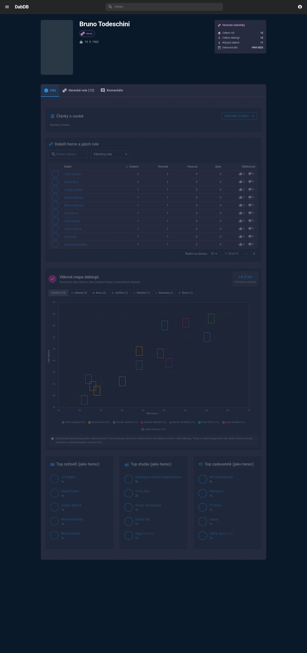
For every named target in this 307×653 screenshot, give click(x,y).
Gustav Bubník (71, 469)
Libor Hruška (72, 184)
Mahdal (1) (142, 256)
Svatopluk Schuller (75, 207)
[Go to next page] (254, 217)
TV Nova (215, 469)
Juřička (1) (120, 256)
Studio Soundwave (148, 469)
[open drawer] (7, 7)
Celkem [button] (132, 130)
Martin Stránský (74, 168)
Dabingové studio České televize (158, 440)
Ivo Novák (70, 200)
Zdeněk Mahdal (73, 161)
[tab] (50, 84)
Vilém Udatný (72, 137)
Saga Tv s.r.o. (144, 497)
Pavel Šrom (71, 176)
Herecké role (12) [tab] (78, 84)
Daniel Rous (71, 145)
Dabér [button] (70, 130)
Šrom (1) (186, 256)
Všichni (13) (58, 256)
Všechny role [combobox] (103, 118)
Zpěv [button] (216, 130)
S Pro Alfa (142, 454)
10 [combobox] (212, 216)
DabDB (22, 7)
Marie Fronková (72, 483)
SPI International (221, 440)
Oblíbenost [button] (246, 130)
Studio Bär (142, 483)
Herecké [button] (161, 130)
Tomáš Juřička (73, 153)
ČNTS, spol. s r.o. (221, 497)
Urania (214, 483)
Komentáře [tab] (111, 84)
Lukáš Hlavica (72, 192)
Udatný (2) (79, 256)
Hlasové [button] (190, 130)
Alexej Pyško (70, 454)
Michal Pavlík (70, 497)
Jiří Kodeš (68, 440)
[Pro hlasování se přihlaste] (246, 137)
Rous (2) (99, 256)
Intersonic (216, 454)
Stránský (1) (164, 256)
